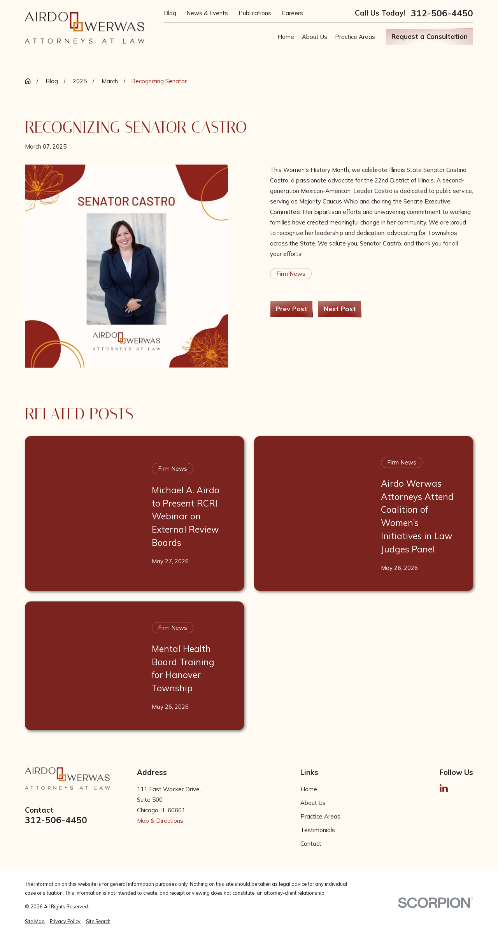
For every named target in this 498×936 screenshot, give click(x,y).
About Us (313, 802)
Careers (292, 13)
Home (308, 789)
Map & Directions (160, 820)
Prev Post (291, 309)
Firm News (290, 273)
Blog (170, 13)
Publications (254, 13)
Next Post (340, 309)
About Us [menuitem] (314, 36)
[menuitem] (35, 921)
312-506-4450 (442, 13)
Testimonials (317, 830)
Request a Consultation (429, 36)
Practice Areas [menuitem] (355, 36)
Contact (310, 843)
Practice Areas (320, 816)
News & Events (207, 13)
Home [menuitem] (285, 36)
